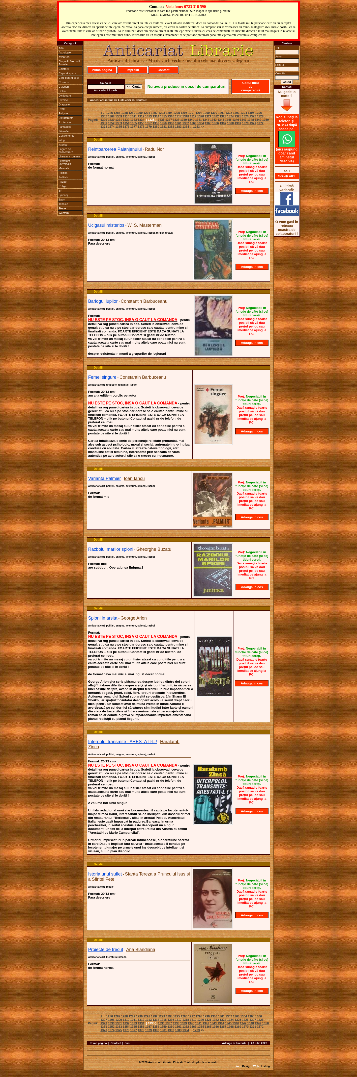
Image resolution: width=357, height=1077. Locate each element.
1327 (252, 116)
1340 (191, 120)
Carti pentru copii (69, 77)
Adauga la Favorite (234, 1043)
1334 (141, 120)
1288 (124, 113)
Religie (63, 186)
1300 (213, 113)
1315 (163, 116)
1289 (132, 113)
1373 (103, 126)
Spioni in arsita (103, 618)
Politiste (63, 177)
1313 (148, 116)
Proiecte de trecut (105, 949)
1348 (250, 120)
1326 (245, 116)
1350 (265, 120)
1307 (103, 116)
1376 (126, 126)
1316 (171, 116)
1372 (260, 123)
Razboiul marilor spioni (110, 549)
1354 (126, 123)
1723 (196, 126)
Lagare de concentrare (66, 150)
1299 (206, 113)
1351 (103, 123)
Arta (61, 48)
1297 (191, 113)
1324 (230, 116)
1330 (111, 120)
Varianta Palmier (104, 478)
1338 (176, 120)
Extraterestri (66, 117)
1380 (156, 126)
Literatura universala (65, 162)
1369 (238, 123)
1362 (185, 123)
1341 (198, 120)
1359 (163, 123)
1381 (163, 126)
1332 (126, 120)
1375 (118, 126)
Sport (62, 199)
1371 (252, 123)
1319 (193, 116)
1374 (111, 126)
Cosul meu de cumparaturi (250, 86)
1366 (215, 123)
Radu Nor (154, 149)
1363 (193, 123)
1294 (169, 113)
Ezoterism (65, 122)
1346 (235, 120)
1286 (109, 113)
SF (60, 190)
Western (64, 212)
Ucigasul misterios (106, 225)
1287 (117, 113)
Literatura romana (69, 156)
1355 (133, 123)
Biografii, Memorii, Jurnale (70, 63)
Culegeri (64, 86)
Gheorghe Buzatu (153, 549)
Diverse (63, 100)
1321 (208, 116)
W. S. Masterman (144, 225)
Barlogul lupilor (103, 301)
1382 (171, 126)
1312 (141, 116)
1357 (148, 123)
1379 (148, 126)
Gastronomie (66, 135)
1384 (185, 126)
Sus (126, 1043)
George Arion (133, 618)
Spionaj (63, 195)
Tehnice (63, 203)
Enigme (63, 113)
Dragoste (64, 104)
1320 (200, 116)
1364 (200, 123)
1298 (199, 113)
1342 (206, 120)
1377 (133, 126)
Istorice (63, 144)
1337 (168, 120)
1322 (215, 116)
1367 (223, 123)
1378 (141, 126)
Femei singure (102, 377)
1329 (103, 120)
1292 (154, 113)
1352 (111, 123)
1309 (118, 116)
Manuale (64, 168)
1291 (147, 113)
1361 (178, 123)
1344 (220, 120)
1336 (161, 120)
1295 (176, 113)
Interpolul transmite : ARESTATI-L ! (122, 741)
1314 (156, 116)
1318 (185, 116)
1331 (118, 120)
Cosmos (64, 82)
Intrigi (62, 140)
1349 (258, 120)
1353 (118, 123)
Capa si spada (67, 73)
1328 (260, 116)
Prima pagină (102, 70)
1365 (208, 123)
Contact (163, 70)
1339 (183, 120)
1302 (228, 113)
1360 (171, 123)
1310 (126, 116)
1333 (133, 120)
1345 (228, 120)
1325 (238, 116)
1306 (258, 113)
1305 (251, 113)
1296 (184, 113)
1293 (161, 113)
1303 (236, 113)
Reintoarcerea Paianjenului (115, 149)
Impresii (132, 70)
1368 (230, 123)
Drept (62, 108)
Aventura (64, 56)
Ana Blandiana (140, 949)
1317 (178, 116)
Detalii (98, 139)
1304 (243, 113)
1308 (111, 116)
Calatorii (64, 68)
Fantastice (65, 126)
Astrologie (65, 52)
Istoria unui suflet (105, 874)
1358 (156, 123)
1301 (221, 113)
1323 (223, 116)
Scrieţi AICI (286, 176)
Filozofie (64, 131)
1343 (213, 120)
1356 (141, 123)
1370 (245, 123)
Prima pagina (98, 1043)
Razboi (63, 181)
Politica (63, 172)
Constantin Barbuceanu (144, 301)
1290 (139, 113)
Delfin (62, 91)
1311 (133, 116)
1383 (178, 126)
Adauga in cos (252, 191)
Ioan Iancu (134, 478)
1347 (243, 120)
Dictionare (65, 95)
